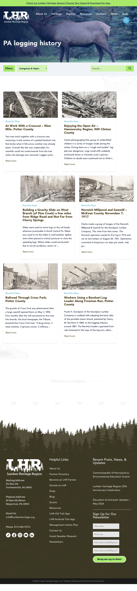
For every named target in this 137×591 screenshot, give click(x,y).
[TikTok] (8, 535)
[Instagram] (20, 535)
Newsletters (56, 541)
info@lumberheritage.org (20, 517)
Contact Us (55, 530)
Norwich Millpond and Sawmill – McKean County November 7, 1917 (104, 213)
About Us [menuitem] (41, 14)
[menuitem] (126, 20)
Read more (10, 160)
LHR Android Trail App (62, 519)
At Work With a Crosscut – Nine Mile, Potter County (28, 127)
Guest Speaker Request (62, 536)
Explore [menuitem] (70, 14)
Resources (55, 507)
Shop (52, 491)
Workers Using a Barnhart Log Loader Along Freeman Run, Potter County (88, 301)
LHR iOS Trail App (59, 513)
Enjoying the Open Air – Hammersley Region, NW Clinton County (87, 129)
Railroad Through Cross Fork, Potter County (26, 299)
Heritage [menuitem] (56, 14)
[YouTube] (26, 535)
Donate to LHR (57, 485)
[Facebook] (14, 535)
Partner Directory (59, 474)
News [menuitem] (114, 14)
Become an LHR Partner (62, 479)
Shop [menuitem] (125, 14)
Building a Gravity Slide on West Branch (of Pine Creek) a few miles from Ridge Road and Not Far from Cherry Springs (47, 215)
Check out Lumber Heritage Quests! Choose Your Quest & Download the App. (68, 3)
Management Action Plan (63, 524)
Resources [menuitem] (86, 14)
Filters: (9, 68)
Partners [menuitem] (101, 14)
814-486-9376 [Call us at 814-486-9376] (22, 526)
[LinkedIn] (32, 535)
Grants (53, 502)
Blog (52, 496)
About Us (54, 468)
